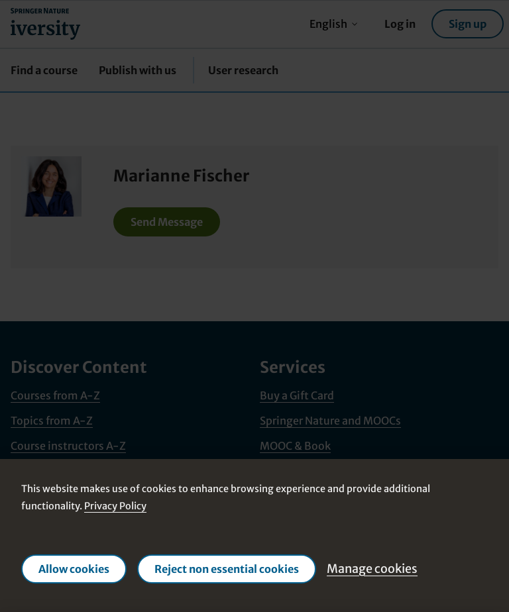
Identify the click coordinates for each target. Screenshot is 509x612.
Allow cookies (73, 569)
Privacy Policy (115, 506)
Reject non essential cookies (226, 569)
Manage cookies (372, 568)
